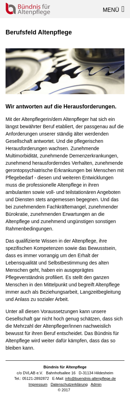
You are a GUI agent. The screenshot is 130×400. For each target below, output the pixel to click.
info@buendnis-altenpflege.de (90, 378)
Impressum (37, 384)
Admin (95, 384)
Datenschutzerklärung (69, 384)
